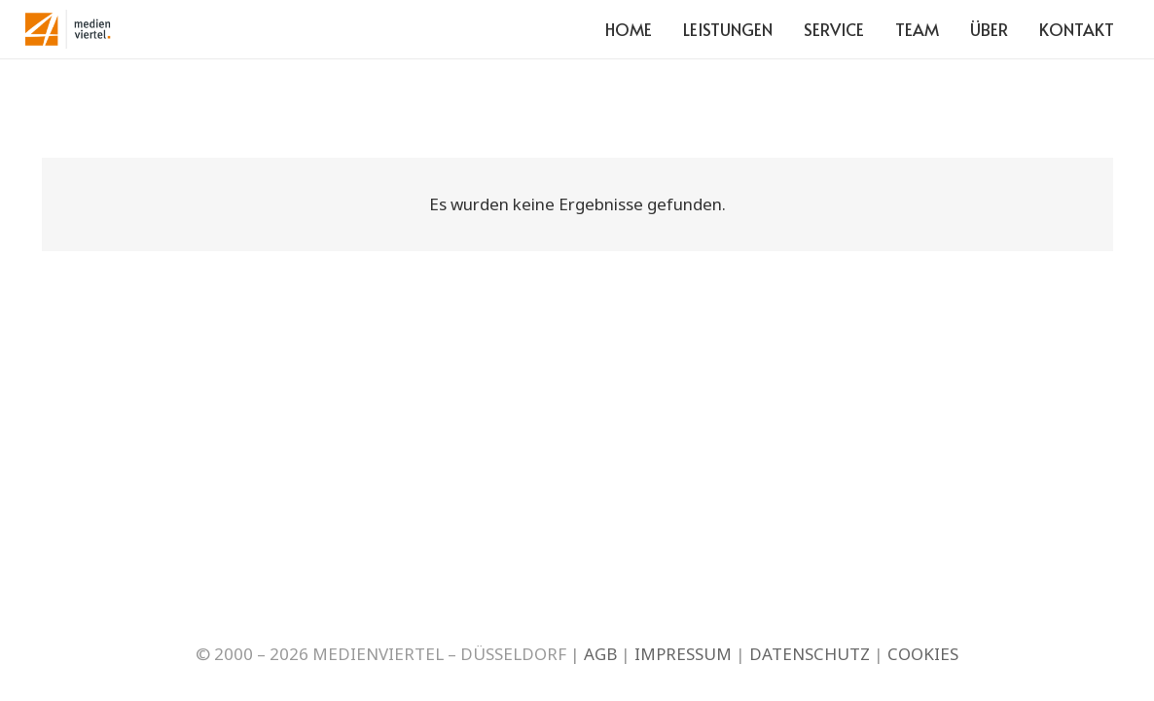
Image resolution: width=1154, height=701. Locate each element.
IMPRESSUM (683, 654)
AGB (600, 654)
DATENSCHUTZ (809, 654)
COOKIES (922, 654)
